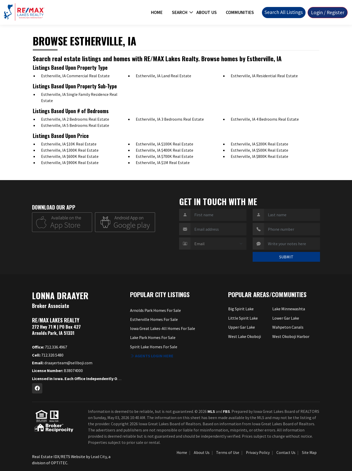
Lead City (99, 456)
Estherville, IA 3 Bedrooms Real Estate (170, 119)
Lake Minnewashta (288, 308)
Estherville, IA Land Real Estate (163, 75)
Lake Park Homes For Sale (152, 337)
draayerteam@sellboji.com (62, 362)
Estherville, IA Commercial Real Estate (75, 75)
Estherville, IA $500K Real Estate (259, 150)
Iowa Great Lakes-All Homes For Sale (162, 328)
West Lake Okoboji (244, 336)
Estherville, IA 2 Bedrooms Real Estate (75, 119)
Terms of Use (227, 452)
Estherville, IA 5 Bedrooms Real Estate (75, 125)
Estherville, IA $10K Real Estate (69, 143)
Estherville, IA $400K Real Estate (164, 150)
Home (157, 12)
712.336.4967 (49, 347)
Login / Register (327, 12)
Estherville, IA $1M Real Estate (163, 162)
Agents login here (151, 355)
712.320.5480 (47, 355)
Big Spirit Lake (241, 308)
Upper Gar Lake (241, 327)
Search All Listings (284, 12)
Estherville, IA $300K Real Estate (70, 150)
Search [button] (179, 12)
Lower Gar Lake (285, 318)
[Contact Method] (218, 243)
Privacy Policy (258, 452)
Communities (240, 12)
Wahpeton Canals (287, 327)
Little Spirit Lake (243, 318)
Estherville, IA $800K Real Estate (259, 156)
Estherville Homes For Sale (154, 319)
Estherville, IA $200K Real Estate (259, 143)
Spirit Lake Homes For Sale (153, 346)
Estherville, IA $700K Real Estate (164, 156)
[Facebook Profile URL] (37, 388)
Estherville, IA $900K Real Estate (70, 162)
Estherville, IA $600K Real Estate (70, 156)
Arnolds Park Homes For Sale (155, 310)
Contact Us (285, 452)
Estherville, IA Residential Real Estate (264, 75)
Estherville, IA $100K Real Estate (164, 143)
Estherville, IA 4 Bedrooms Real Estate (265, 119)
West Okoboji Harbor (290, 336)
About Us (206, 12)
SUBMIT (286, 256)
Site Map (309, 452)
